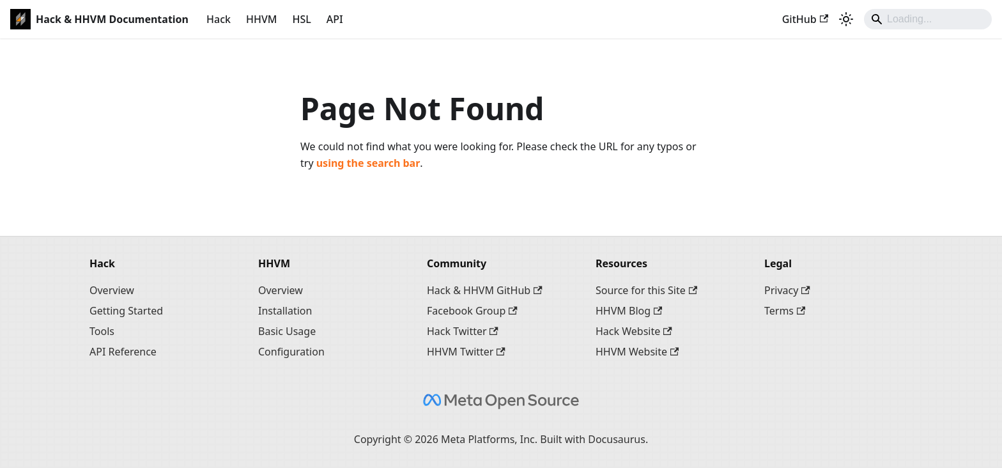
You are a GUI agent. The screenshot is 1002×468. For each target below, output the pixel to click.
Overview (111, 290)
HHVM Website (637, 352)
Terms (784, 311)
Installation (285, 311)
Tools (101, 331)
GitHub (805, 19)
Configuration (291, 352)
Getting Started (126, 311)
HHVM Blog (629, 311)
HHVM (261, 19)
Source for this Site (646, 290)
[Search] (928, 19)
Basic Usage (287, 331)
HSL (301, 19)
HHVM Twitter (466, 352)
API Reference (123, 352)
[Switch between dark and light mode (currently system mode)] (846, 19)
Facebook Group (472, 311)
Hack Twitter (462, 331)
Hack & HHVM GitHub (485, 290)
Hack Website (634, 331)
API (335, 19)
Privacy (787, 290)
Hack (218, 19)
